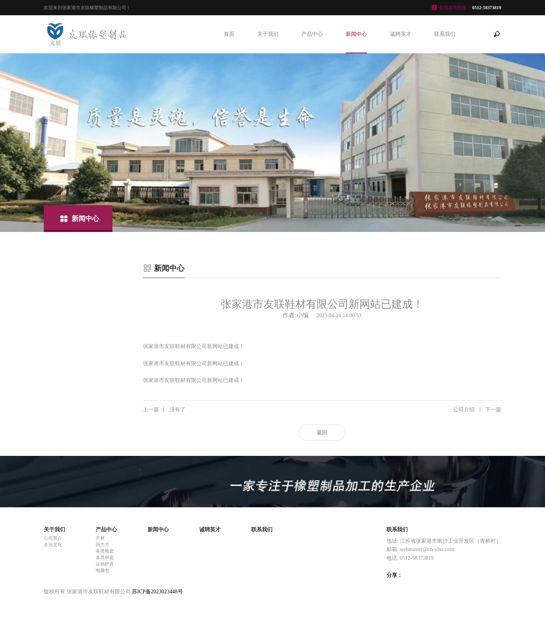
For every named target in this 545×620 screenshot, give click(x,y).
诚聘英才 (400, 34)
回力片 (102, 544)
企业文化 (53, 544)
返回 (322, 432)
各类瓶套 (105, 551)
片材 (100, 538)
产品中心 (312, 34)
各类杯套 (105, 557)
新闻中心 (356, 34)
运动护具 (105, 564)
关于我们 (268, 34)
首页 (229, 34)
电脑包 (102, 570)
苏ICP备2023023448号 (157, 591)
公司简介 (53, 538)
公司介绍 (477, 409)
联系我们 (444, 34)
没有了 (164, 409)
